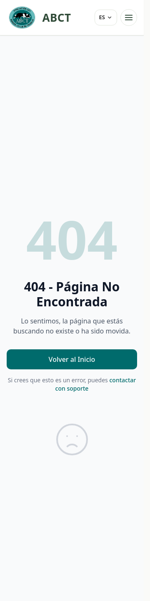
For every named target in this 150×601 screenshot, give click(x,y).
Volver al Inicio (72, 359)
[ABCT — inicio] (39, 17)
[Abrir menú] (128, 17)
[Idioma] (106, 17)
